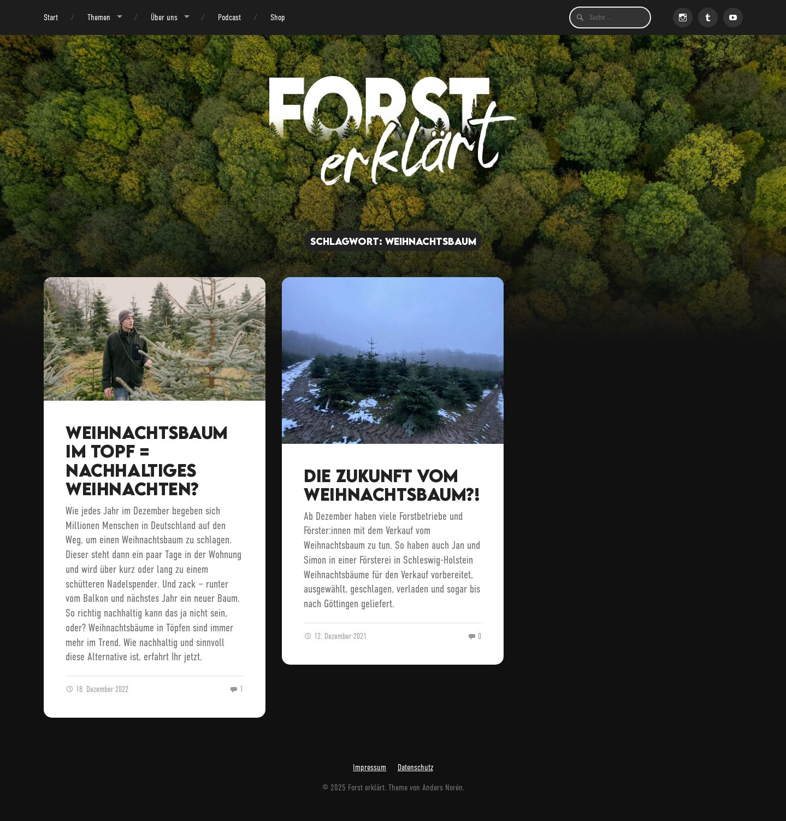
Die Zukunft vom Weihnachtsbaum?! (392, 485)
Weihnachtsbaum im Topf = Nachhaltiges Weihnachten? (147, 461)
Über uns (164, 17)
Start (51, 17)
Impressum (369, 767)
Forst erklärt (366, 787)
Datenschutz (415, 767)
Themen (98, 17)
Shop (277, 17)
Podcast (229, 17)
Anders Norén (442, 787)
